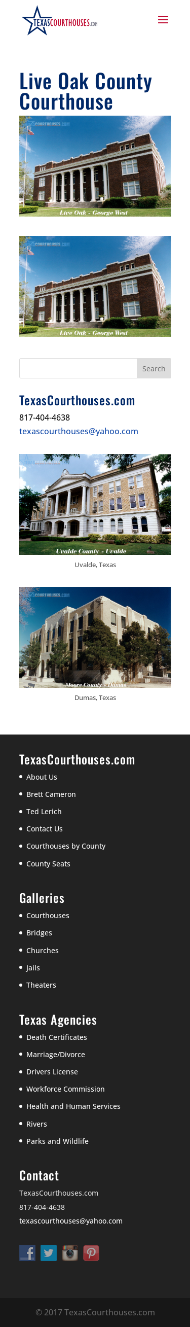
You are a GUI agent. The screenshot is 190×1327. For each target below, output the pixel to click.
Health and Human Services (73, 1106)
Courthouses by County (65, 846)
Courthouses (47, 915)
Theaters (41, 985)
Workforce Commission (65, 1089)
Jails (33, 967)
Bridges (39, 932)
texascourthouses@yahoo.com (78, 431)
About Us (41, 777)
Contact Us (44, 828)
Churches (42, 950)
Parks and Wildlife (57, 1141)
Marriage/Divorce (55, 1054)
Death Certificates (56, 1037)
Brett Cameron (51, 794)
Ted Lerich (44, 811)
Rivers (36, 1124)
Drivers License (52, 1071)
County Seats (48, 863)
